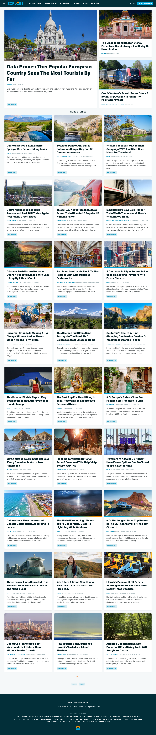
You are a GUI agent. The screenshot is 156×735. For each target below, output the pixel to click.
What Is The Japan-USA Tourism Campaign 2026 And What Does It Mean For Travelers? (126, 149)
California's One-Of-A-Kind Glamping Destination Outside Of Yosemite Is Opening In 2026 (126, 336)
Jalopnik (17, 719)
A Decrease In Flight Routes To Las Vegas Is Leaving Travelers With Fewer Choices (127, 275)
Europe (9, 85)
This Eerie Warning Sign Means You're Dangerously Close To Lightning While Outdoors (75, 524)
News (85, 3)
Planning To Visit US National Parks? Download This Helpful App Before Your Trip (77, 462)
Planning (65, 3)
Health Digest (101, 716)
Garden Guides (72, 716)
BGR (17, 716)
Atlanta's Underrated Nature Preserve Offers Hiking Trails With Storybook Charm (127, 647)
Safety (59, 531)
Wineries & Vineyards (64, 344)
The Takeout (76, 721)
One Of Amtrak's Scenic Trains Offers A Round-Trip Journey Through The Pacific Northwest (124, 97)
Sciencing (97, 719)
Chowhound (26, 716)
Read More (11, 104)
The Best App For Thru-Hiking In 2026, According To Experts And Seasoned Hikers (76, 401)
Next (81, 684)
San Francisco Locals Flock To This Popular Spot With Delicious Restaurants (78, 275)
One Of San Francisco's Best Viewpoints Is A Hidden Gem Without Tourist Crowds (24, 647)
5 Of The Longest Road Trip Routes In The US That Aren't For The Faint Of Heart (127, 524)
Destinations (34, 3)
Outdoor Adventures (64, 156)
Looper (26, 719)
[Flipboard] (130, 3)
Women (94, 721)
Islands (135, 716)
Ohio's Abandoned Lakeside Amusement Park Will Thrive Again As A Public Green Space (28, 213)
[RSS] (134, 3)
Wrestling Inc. (105, 721)
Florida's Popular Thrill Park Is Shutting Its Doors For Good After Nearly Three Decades (126, 585)
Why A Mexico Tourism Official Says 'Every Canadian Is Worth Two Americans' (28, 462)
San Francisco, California (66, 282)
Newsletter (145, 3)
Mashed (35, 719)
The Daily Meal (53, 721)
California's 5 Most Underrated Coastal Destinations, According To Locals (28, 524)
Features (95, 3)
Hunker (126, 716)
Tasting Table (136, 719)
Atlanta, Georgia (12, 282)
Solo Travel (110, 405)
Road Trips (110, 531)
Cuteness (37, 716)
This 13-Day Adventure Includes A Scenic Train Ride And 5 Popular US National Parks (78, 213)
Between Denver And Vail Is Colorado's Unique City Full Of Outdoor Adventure (75, 149)
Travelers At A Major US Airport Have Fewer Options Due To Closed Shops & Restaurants (127, 462)
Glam (82, 716)
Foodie (46, 716)
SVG (126, 719)
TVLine (85, 721)
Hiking (9, 153)
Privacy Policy (81, 703)
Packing (76, 3)
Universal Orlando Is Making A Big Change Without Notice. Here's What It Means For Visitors (27, 336)
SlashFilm (107, 719)
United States (11, 221)
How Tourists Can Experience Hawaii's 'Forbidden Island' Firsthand (74, 647)
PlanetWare (85, 719)
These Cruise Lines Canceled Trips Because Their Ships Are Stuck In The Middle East (27, 585)
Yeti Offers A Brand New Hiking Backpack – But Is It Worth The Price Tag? (75, 585)
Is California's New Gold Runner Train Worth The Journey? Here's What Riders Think (126, 213)
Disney (103, 53)
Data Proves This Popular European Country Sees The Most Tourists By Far (49, 73)
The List (65, 721)
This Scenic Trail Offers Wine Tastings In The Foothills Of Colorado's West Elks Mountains (76, 336)
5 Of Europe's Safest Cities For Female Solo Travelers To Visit (124, 399)
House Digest (115, 716)
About (70, 703)
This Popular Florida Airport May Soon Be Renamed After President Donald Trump (27, 401)
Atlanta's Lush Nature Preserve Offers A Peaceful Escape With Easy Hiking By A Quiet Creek (28, 275)
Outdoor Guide (71, 719)
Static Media (66, 706)
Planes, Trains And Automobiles (112, 104)
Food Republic (58, 716)
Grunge (90, 716)
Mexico (9, 470)
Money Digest (46, 719)
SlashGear (118, 719)
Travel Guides (50, 3)
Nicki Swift (58, 719)
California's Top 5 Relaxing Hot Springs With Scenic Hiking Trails (27, 147)
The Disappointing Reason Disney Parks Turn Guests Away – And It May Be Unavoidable (125, 46)
